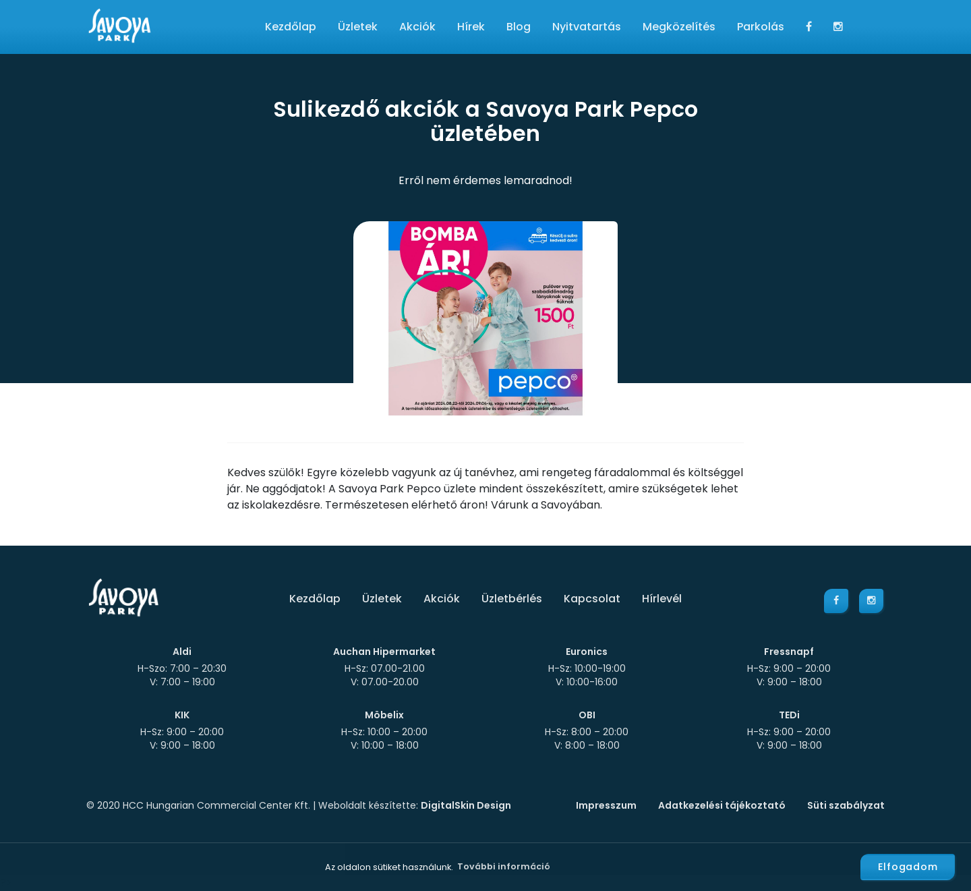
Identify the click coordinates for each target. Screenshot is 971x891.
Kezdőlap (290, 26)
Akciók (417, 26)
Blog (518, 26)
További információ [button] (503, 866)
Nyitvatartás (586, 26)
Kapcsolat (592, 598)
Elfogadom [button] (908, 866)
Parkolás (760, 26)
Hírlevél (662, 598)
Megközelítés (679, 26)
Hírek (471, 26)
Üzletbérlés (511, 598)
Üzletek (358, 26)
